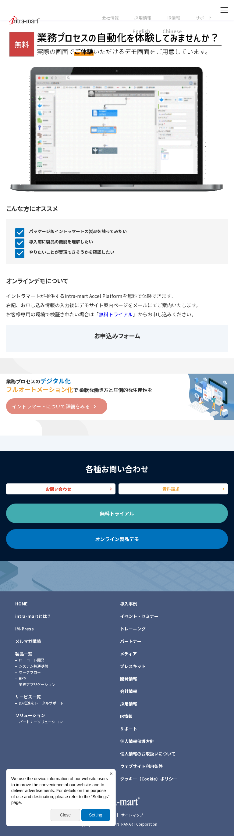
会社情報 (110, 18)
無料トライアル (116, 314)
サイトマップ (132, 815)
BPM (23, 678)
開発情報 (128, 679)
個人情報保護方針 (137, 741)
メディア (128, 654)
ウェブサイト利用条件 (141, 766)
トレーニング (133, 629)
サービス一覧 (28, 697)
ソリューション (30, 715)
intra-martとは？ (33, 616)
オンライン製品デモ (117, 539)
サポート (204, 18)
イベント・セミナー (139, 616)
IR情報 (173, 18)
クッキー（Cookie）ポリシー (148, 779)
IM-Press (24, 629)
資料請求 (170, 489)
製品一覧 (23, 654)
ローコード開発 (31, 659)
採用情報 (142, 18)
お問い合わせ (58, 489)
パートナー (130, 641)
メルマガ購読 (28, 641)
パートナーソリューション (41, 721)
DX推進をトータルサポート (41, 702)
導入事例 (128, 604)
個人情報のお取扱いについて (148, 754)
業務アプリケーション (37, 684)
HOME (21, 604)
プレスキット (133, 666)
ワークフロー (30, 672)
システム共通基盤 (33, 666)
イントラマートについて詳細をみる (51, 406)
